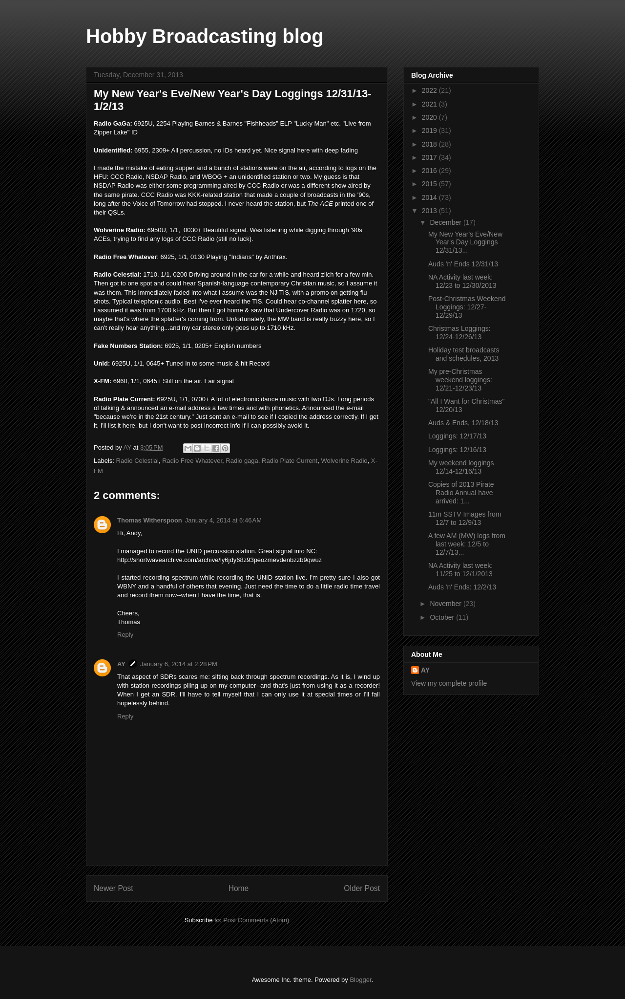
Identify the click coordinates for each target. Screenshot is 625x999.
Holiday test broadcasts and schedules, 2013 (464, 354)
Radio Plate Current (289, 460)
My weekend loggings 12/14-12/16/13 (461, 467)
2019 (430, 130)
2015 (430, 184)
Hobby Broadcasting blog (205, 36)
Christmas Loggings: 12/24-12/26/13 (459, 333)
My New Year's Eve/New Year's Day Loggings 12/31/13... (465, 242)
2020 (430, 117)
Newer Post (113, 888)
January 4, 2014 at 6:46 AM (223, 520)
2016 (430, 170)
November (446, 604)
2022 (430, 90)
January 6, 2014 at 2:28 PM (178, 664)
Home (239, 888)
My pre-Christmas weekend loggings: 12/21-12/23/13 (460, 380)
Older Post (362, 888)
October (443, 617)
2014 (430, 197)
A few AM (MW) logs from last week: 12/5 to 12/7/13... (466, 544)
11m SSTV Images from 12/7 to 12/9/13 (464, 518)
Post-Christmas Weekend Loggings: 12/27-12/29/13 (466, 307)
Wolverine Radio (344, 460)
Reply (125, 634)
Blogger (360, 979)
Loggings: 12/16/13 (457, 450)
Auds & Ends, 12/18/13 (463, 423)
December (446, 222)
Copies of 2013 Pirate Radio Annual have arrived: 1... (461, 492)
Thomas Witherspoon (149, 520)
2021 (430, 104)
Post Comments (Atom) (256, 920)
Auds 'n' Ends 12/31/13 (463, 264)
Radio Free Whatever (192, 460)
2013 (430, 211)
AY (121, 664)
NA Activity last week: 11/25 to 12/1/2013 (460, 570)
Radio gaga (242, 460)
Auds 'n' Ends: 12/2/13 (462, 587)
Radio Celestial (137, 460)
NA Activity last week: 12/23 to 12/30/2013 (462, 281)
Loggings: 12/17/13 (457, 436)
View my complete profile (449, 683)
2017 (430, 157)
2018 (430, 144)
